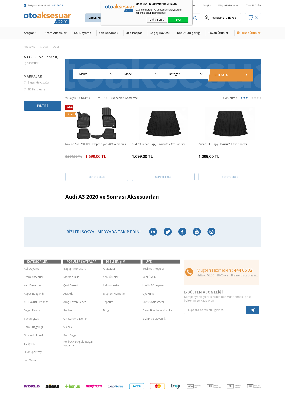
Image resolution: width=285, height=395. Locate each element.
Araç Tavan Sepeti (74, 288)
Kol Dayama (82, 33)
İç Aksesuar (31, 63)
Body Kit (29, 329)
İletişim (207, 5)
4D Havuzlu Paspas (36, 288)
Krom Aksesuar (55, 33)
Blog (106, 296)
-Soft (122, 390)
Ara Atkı (68, 279)
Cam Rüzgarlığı (33, 312)
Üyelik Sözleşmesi (153, 271)
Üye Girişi (148, 279)
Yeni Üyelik (149, 263)
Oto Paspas (134, 33)
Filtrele (231, 75)
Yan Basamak (108, 33)
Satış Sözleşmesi (153, 288)
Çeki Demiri (70, 271)
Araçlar (29, 33)
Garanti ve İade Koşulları (158, 296)
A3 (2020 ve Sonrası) (41, 57)
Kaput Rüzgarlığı (188, 33)
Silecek (67, 312)
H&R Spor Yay (33, 337)
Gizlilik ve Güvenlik (153, 304)
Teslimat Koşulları (153, 254)
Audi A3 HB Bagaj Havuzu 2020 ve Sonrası (226, 144)
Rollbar (67, 296)
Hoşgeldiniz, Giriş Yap (220, 17)
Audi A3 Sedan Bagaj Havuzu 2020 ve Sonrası (161, 144)
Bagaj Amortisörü (74, 254)
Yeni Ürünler (253, 5)
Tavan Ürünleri (218, 33)
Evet (178, 19)
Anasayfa (109, 254)
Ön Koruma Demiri (75, 304)
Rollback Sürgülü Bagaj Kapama (78, 329)
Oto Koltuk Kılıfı (34, 321)
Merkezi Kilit (71, 263)
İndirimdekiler (111, 271)
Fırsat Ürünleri (251, 33)
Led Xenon (30, 346)
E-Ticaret (131, 390)
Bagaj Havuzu (160, 33)
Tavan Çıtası (31, 304)
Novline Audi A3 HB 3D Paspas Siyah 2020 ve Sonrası (94, 146)
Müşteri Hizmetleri (228, 5)
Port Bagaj (70, 321)
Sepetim (108, 288)
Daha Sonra (156, 19)
